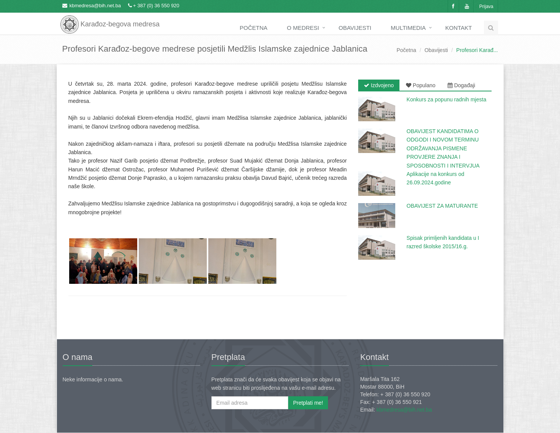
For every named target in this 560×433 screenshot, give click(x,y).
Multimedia (408, 27)
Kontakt (458, 27)
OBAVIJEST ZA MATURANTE (442, 206)
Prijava (486, 6)
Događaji (461, 85)
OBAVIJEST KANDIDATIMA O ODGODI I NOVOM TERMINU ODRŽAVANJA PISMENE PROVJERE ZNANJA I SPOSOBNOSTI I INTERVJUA (443, 148)
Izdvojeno (379, 85)
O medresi (303, 27)
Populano (420, 85)
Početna (254, 27)
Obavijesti (355, 27)
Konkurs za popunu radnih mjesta (447, 99)
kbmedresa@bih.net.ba (95, 5)
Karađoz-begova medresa (110, 19)
